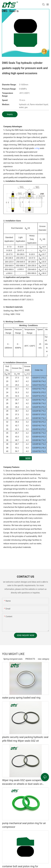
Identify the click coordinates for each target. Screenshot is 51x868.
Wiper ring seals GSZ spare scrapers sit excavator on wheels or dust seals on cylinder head (23, 782)
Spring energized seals (12, 659)
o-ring (36, 148)
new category (43, 659)
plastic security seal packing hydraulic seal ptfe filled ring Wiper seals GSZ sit (25, 739)
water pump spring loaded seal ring (21, 697)
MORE (28, 458)
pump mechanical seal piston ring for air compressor (24, 825)
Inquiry (10, 114)
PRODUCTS (30, 659)
